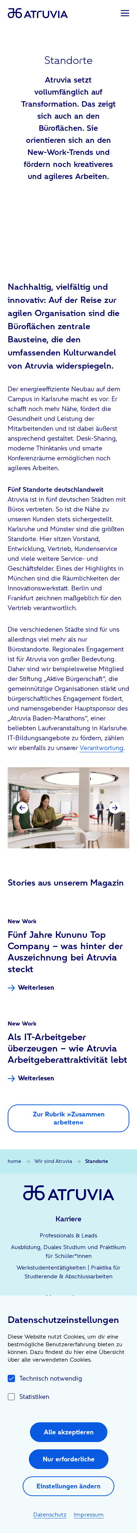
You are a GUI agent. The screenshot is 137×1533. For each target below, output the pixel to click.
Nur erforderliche (69, 1459)
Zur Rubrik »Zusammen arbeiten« (68, 1118)
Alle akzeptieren (69, 1432)
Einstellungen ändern (68, 1486)
